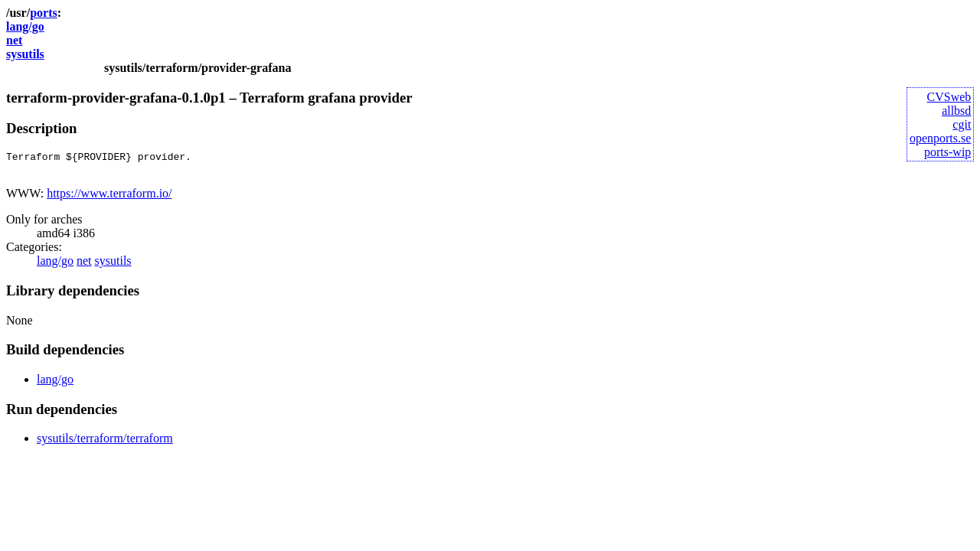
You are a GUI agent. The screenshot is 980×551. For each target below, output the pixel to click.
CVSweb (949, 96)
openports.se (940, 138)
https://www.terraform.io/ (109, 197)
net (14, 40)
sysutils (25, 53)
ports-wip (947, 151)
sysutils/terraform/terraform (105, 442)
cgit (961, 124)
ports (43, 12)
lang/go (25, 26)
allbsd (956, 110)
